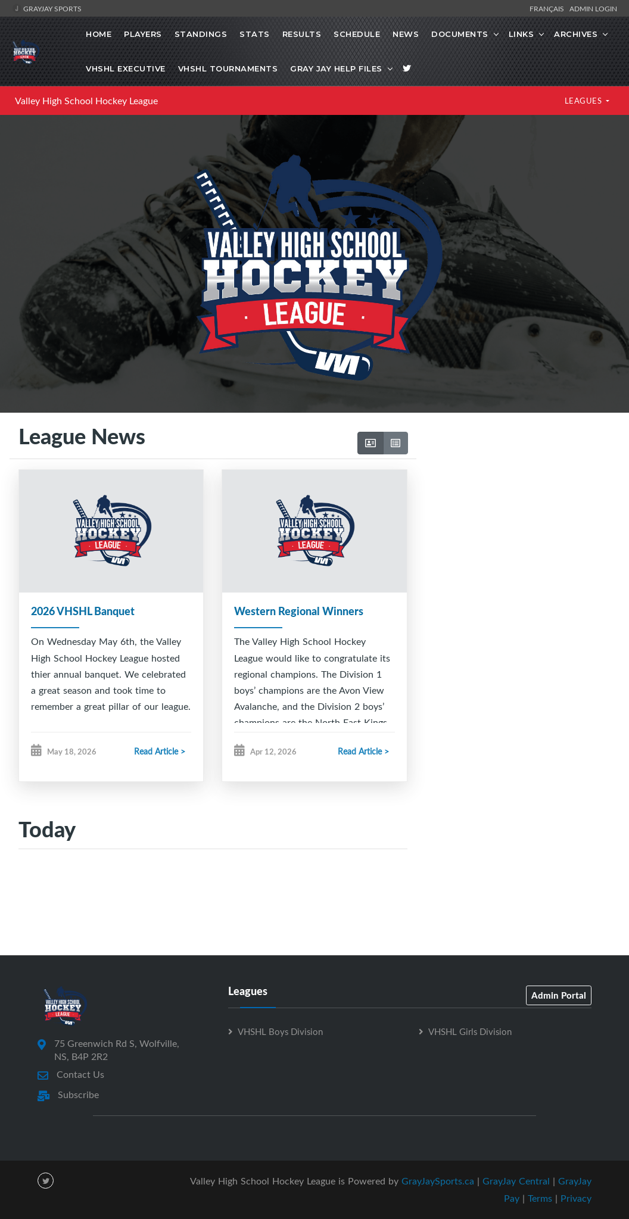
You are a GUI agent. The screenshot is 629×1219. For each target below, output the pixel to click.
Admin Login (593, 8)
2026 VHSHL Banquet (83, 611)
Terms (540, 1198)
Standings (201, 34)
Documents (459, 34)
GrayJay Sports (47, 8)
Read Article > (159, 751)
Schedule (357, 34)
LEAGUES (584, 100)
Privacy (576, 1198)
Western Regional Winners (298, 611)
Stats (254, 34)
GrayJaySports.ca (437, 1180)
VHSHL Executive (126, 68)
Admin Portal (558, 995)
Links (521, 34)
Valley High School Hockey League (86, 100)
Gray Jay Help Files (336, 68)
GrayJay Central (516, 1180)
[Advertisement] (518, 515)
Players (143, 34)
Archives (575, 34)
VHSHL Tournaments (228, 68)
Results (302, 34)
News (406, 34)
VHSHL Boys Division (280, 1031)
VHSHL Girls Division (470, 1031)
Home (98, 34)
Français (549, 8)
